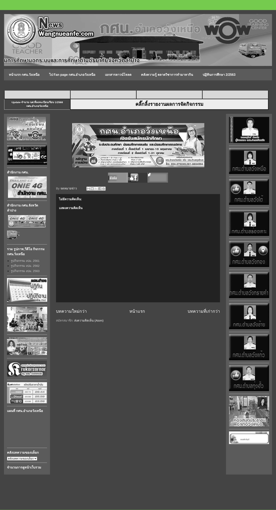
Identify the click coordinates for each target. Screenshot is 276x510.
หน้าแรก (137, 311)
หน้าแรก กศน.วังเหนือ (24, 74)
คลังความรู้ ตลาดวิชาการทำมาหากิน (167, 74)
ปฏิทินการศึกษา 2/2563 (219, 74)
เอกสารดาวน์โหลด (118, 74)
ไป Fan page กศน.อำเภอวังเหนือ (72, 74)
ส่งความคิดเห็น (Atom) (88, 320)
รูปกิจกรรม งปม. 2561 (25, 260)
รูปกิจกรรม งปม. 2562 (25, 265)
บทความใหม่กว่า (71, 311)
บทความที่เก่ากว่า (204, 311)
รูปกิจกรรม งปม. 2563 (25, 271)
